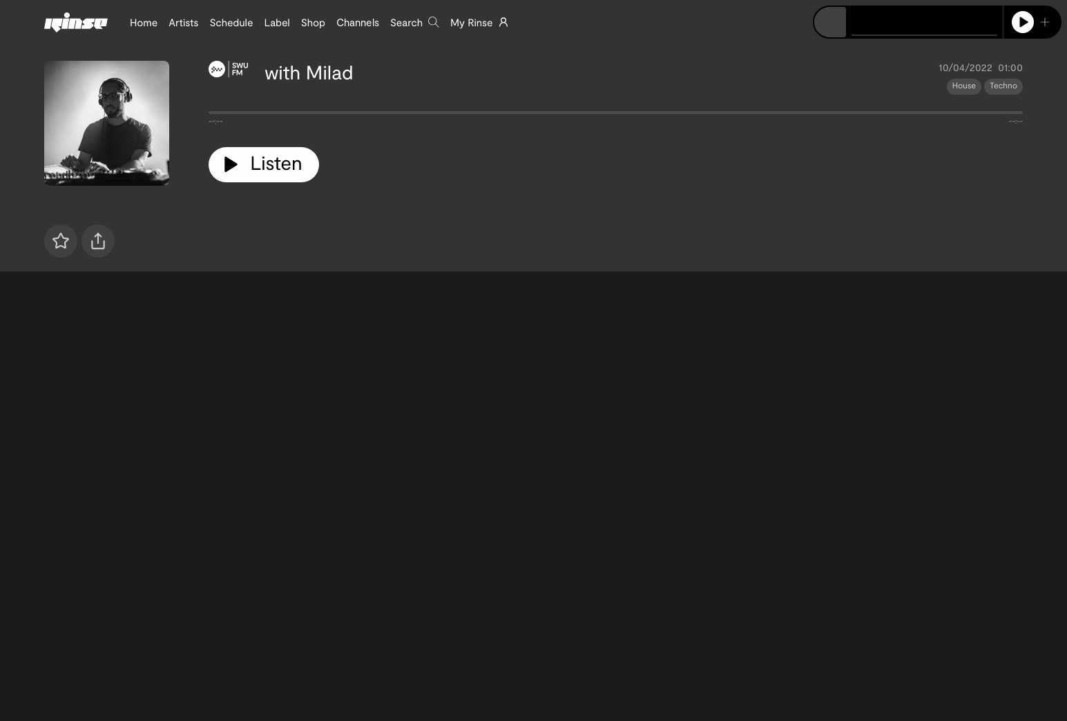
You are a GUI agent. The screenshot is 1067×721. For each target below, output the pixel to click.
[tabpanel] (616, 115)
